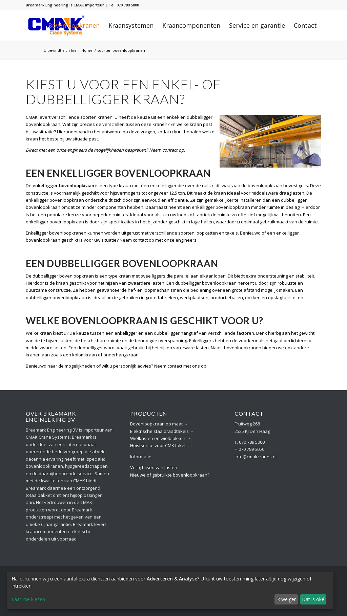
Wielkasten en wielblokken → (160, 438)
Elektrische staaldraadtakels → (162, 431)
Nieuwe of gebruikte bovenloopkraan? (169, 475)
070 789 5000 (252, 442)
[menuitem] (74, 25)
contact (170, 150)
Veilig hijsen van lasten (153, 467)
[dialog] (170, 590)
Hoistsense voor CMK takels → (161, 445)
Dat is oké (313, 599)
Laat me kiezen (28, 599)
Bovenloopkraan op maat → (159, 424)
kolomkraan (84, 355)
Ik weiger (286, 599)
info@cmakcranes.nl (255, 457)
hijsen (166, 348)
